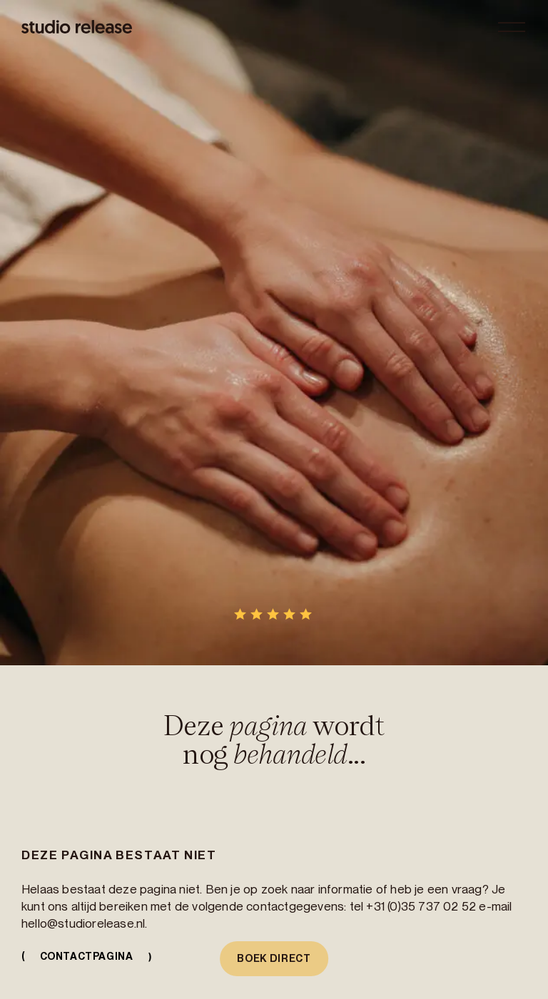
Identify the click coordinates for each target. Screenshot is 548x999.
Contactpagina (89, 956)
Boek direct (274, 958)
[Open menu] (511, 27)
